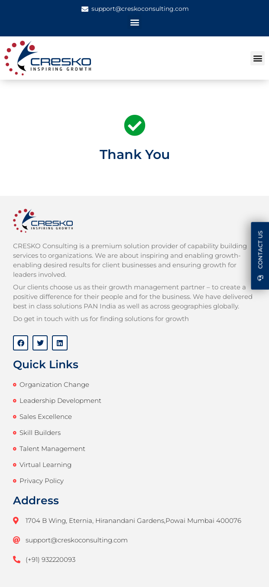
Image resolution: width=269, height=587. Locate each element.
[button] (134, 22)
